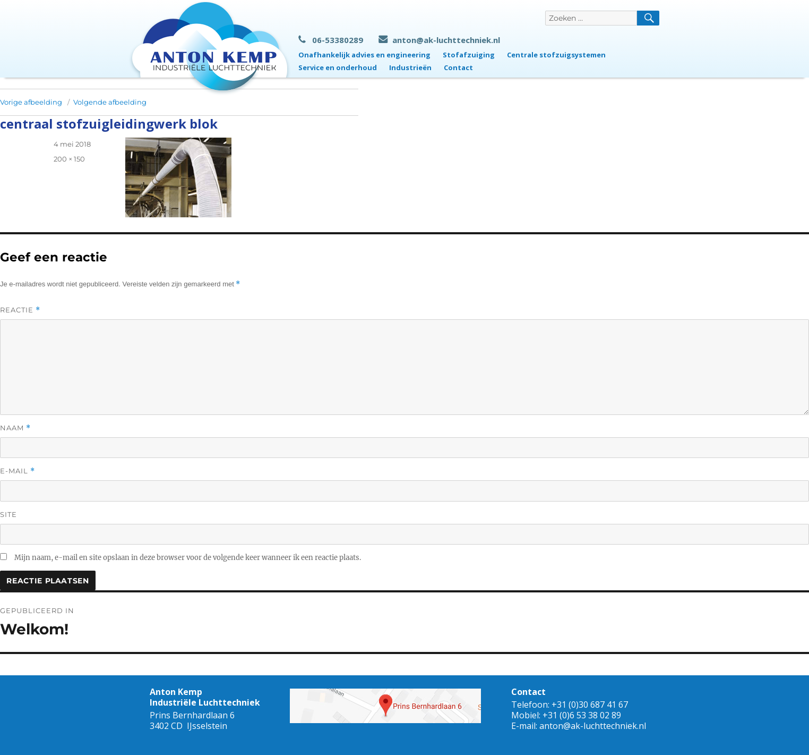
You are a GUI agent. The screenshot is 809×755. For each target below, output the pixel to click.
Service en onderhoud (337, 67)
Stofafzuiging (469, 55)
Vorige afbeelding (31, 102)
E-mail (17, 471)
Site (8, 514)
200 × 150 (69, 159)
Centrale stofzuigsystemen (556, 55)
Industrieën (410, 67)
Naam (15, 427)
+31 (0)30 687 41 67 (590, 704)
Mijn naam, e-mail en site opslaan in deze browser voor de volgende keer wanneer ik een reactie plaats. (187, 557)
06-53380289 (330, 40)
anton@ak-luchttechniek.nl (439, 40)
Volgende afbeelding (110, 102)
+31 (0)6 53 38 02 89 (582, 715)
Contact (458, 67)
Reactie (20, 310)
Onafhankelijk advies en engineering (364, 55)
